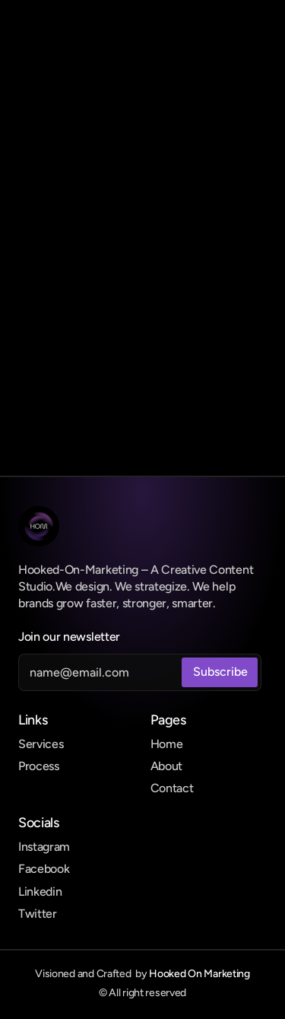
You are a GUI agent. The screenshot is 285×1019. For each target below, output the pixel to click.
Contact (172, 788)
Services (40, 744)
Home (166, 744)
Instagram (44, 846)
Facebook (43, 868)
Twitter (37, 913)
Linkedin (40, 891)
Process (38, 766)
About (166, 766)
